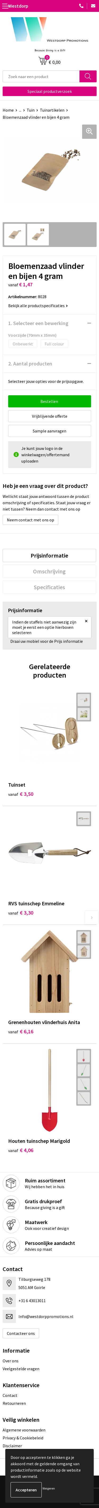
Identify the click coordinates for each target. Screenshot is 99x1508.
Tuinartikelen (52, 110)
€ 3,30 (20, 912)
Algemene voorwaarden (24, 1430)
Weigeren (49, 1488)
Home (8, 110)
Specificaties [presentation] (49, 587)
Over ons (10, 1360)
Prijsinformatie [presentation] (49, 555)
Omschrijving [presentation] (49, 571)
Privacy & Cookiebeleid (23, 1437)
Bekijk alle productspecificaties (38, 305)
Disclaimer (12, 1445)
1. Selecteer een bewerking (38, 323)
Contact (10, 1395)
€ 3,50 (20, 794)
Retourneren (14, 1403)
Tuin (31, 110)
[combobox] (41, 76)
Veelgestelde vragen (21, 1368)
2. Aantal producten (30, 363)
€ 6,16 (20, 1031)
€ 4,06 (20, 1150)
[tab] (49, 555)
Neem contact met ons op (30, 519)
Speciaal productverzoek (49, 91)
